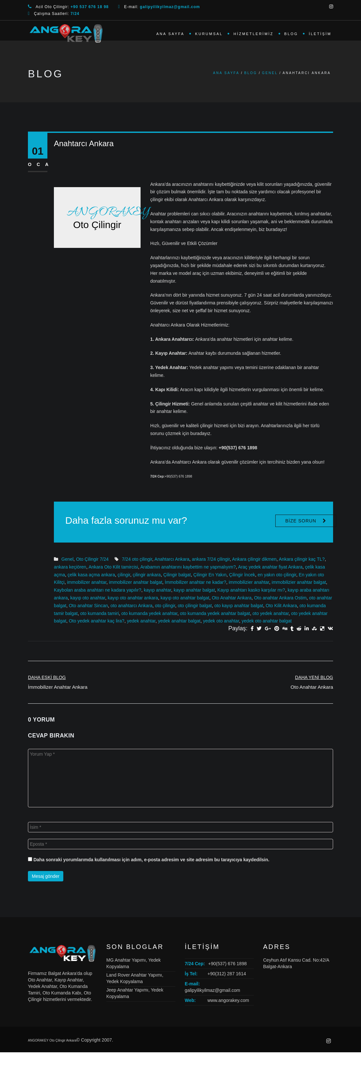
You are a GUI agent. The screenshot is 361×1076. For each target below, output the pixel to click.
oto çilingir (165, 605)
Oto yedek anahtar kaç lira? (96, 620)
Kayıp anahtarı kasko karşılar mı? (251, 590)
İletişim (320, 34)
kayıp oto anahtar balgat (184, 597)
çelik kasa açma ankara (91, 574)
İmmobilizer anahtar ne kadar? (195, 582)
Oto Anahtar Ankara (231, 597)
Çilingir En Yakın (210, 574)
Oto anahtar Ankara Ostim (280, 597)
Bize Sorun (301, 520)
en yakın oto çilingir (276, 574)
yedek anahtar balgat (179, 620)
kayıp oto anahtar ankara (133, 597)
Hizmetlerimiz (253, 34)
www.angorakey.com (228, 1000)
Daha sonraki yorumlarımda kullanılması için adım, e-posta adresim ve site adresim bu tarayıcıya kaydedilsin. (151, 859)
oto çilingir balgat (195, 605)
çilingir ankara (147, 574)
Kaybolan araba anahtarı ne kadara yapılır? (97, 590)
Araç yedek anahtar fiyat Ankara (270, 567)
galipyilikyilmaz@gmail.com (212, 990)
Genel (270, 73)
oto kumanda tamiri (99, 613)
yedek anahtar (141, 620)
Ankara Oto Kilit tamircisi (113, 567)
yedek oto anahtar (221, 620)
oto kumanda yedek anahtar (149, 613)
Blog (291, 34)
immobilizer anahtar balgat (135, 582)
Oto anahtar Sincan (88, 605)
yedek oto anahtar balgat (267, 620)
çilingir (124, 574)
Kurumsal (209, 34)
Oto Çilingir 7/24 (92, 559)
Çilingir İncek (242, 574)
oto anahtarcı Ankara (131, 605)
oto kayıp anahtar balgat (238, 605)
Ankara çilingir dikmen (254, 559)
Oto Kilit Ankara (281, 605)
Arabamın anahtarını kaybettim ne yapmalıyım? (188, 567)
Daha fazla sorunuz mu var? (126, 520)
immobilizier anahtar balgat (299, 582)
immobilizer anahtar (86, 582)
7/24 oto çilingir (137, 559)
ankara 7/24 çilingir (211, 559)
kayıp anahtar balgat (194, 590)
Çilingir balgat (177, 574)
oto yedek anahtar (271, 613)
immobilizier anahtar (249, 582)
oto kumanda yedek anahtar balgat (215, 613)
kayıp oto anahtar (87, 597)
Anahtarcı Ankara (172, 559)
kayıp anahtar (157, 590)
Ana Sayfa (170, 34)
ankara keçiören (70, 567)
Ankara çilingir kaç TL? (302, 559)
